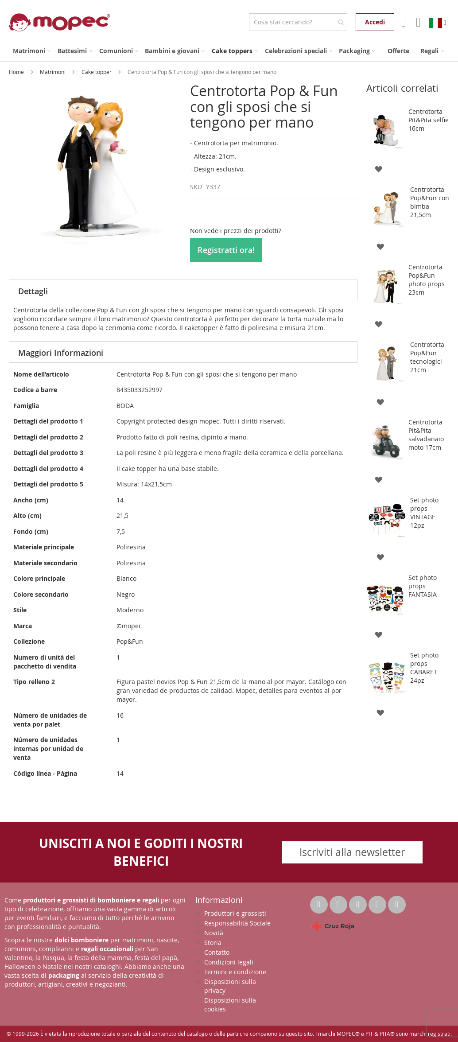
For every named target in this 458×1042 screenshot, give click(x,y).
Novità (213, 933)
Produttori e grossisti (235, 913)
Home (17, 71)
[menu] (229, 50)
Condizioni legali (228, 962)
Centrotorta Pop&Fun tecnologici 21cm (427, 357)
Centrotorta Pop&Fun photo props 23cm (426, 279)
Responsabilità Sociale (237, 923)
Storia (212, 942)
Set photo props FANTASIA (422, 586)
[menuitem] (31, 50)
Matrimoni (53, 71)
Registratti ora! (226, 250)
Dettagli (33, 291)
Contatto (216, 952)
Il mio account (403, 22)
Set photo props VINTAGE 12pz (424, 512)
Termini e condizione (235, 972)
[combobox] (298, 22)
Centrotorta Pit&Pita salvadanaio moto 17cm (426, 434)
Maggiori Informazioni (60, 352)
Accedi (375, 22)
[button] (378, 168)
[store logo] (59, 22)
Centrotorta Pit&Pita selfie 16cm (428, 119)
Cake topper (97, 71)
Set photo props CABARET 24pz (424, 667)
